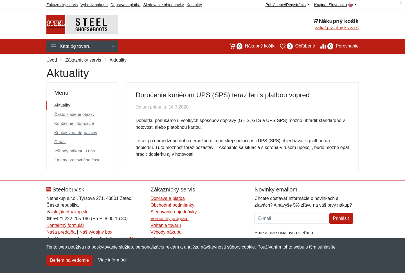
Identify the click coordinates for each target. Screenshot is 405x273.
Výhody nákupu (94, 5)
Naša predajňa (61, 232)
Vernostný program (169, 218)
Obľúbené (294, 46)
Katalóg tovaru (82, 46)
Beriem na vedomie (69, 260)
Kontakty (194, 5)
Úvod (51, 60)
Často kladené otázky (74, 114)
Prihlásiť (341, 218)
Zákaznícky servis (62, 5)
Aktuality (62, 105)
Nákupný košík (249, 46)
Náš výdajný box (95, 232)
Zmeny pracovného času (77, 159)
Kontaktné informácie (74, 123)
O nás (60, 141)
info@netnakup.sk (69, 211)
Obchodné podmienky (172, 205)
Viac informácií (113, 260)
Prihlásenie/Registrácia (287, 5)
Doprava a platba (126, 5)
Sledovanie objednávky (163, 5)
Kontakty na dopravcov (75, 132)
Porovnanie (337, 46)
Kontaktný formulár (65, 225)
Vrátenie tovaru (165, 225)
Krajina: (335, 5)
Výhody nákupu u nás (74, 150)
